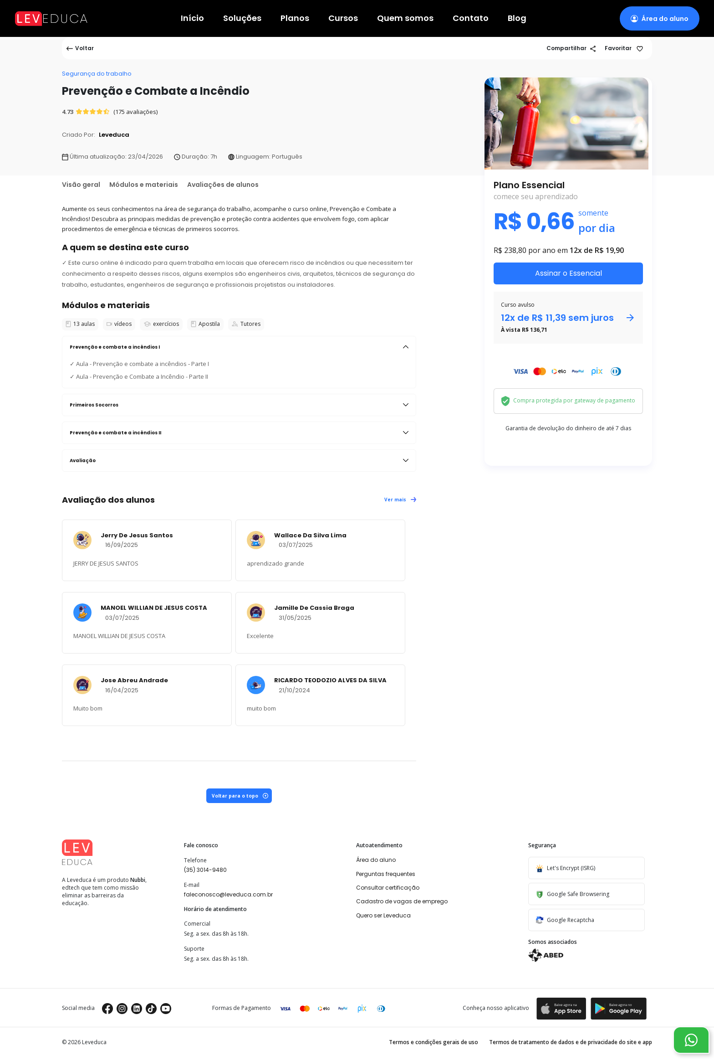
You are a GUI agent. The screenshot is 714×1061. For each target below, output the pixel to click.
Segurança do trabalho (97, 73)
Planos (294, 18)
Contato (471, 18)
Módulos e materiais (143, 184)
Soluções (242, 18)
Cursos (343, 18)
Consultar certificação (387, 887)
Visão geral (81, 184)
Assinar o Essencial (568, 273)
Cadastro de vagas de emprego (402, 901)
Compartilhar (571, 48)
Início (192, 18)
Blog (517, 18)
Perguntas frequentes (385, 874)
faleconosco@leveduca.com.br (228, 894)
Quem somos (405, 18)
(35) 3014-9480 (205, 870)
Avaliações (223, 184)
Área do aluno (376, 860)
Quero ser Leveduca (383, 915)
